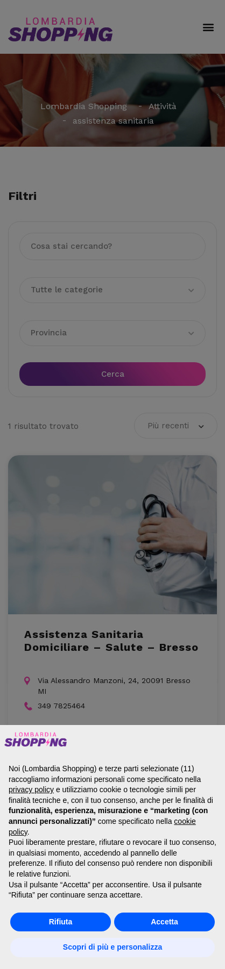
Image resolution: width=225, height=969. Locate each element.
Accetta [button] (164, 921)
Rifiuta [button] (61, 921)
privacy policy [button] (31, 789)
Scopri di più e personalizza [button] (112, 947)
